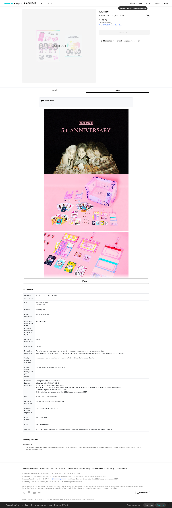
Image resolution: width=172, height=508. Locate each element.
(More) (65, 505)
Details (55, 90)
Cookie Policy (109, 468)
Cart (140, 3)
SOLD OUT (124, 32)
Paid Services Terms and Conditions (52, 468)
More (86, 281)
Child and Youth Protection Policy (78, 468)
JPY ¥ (50, 3)
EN (41, 3)
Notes (117, 90)
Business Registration (59, 479)
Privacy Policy (97, 468)
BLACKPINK (103, 12)
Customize (149, 505)
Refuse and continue (133, 505)
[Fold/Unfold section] (86, 289)
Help (166, 3)
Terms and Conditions (30, 468)
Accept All (160, 505)
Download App (142, 493)
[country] (132, 3)
